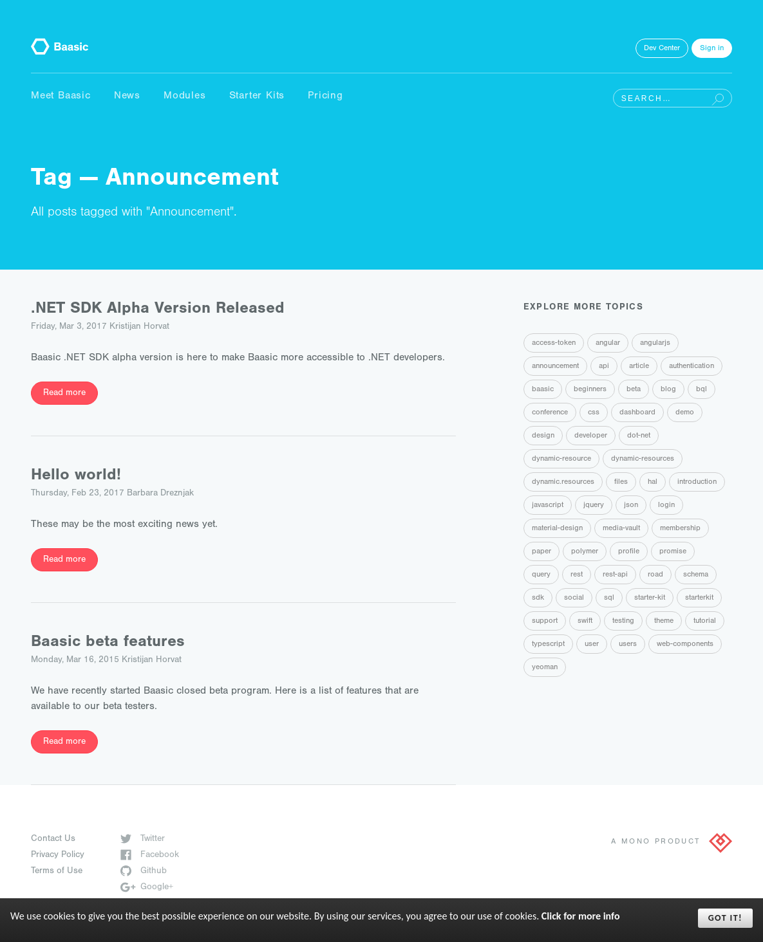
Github (143, 872)
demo (684, 413)
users (628, 645)
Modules (185, 96)
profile (628, 552)
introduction (697, 482)
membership (680, 529)
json (631, 506)
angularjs (655, 343)
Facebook (149, 856)
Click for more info (581, 916)
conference (550, 413)
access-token (554, 343)
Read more (64, 393)
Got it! (725, 917)
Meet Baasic (61, 96)
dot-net (638, 436)
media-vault (621, 529)
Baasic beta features (108, 643)
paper (541, 552)
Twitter (142, 839)
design (543, 436)
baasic (543, 390)
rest (576, 575)
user (592, 645)
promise (672, 552)
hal (652, 482)
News (127, 96)
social (574, 598)
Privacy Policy (57, 855)
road (655, 575)
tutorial (704, 621)
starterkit (699, 598)
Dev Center (662, 49)
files (621, 482)
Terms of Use (56, 871)
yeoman (545, 668)
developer (590, 436)
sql (609, 598)
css (593, 413)
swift (585, 621)
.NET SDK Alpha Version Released (158, 310)
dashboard (637, 413)
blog (668, 390)
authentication (691, 367)
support (545, 621)
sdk (538, 598)
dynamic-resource (561, 459)
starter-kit (649, 598)
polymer (584, 552)
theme (664, 621)
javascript (547, 506)
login (666, 506)
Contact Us (53, 839)
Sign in (712, 49)
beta (633, 390)
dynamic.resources (563, 482)
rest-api (615, 575)
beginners (590, 390)
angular (608, 343)
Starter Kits (257, 96)
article (639, 367)
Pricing (325, 96)
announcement (555, 367)
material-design (557, 529)
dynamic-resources (642, 459)
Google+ (146, 888)
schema (695, 575)
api (604, 367)
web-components (685, 645)
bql (701, 390)
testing (623, 621)
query (541, 575)
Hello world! (76, 476)
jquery (593, 506)
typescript (548, 645)
